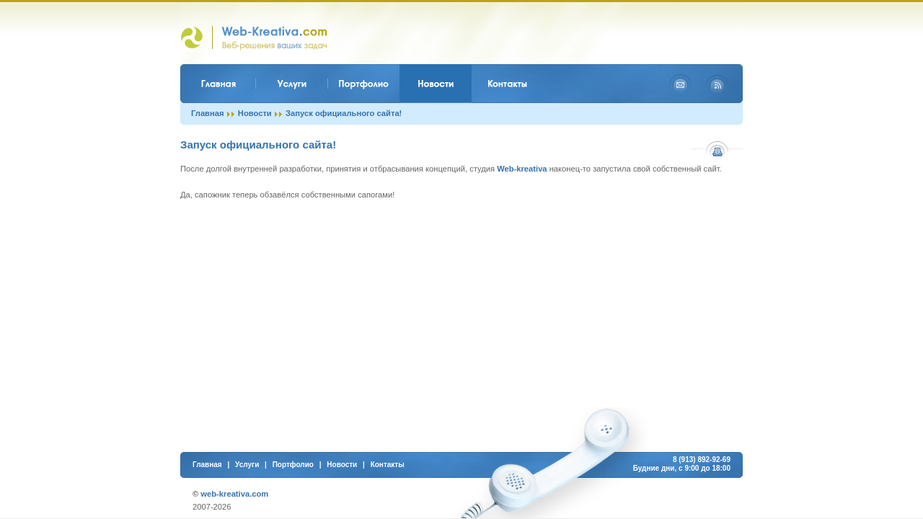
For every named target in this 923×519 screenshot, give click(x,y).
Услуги (247, 465)
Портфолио (293, 465)
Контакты (388, 465)
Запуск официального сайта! (344, 113)
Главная (207, 113)
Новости (255, 113)
